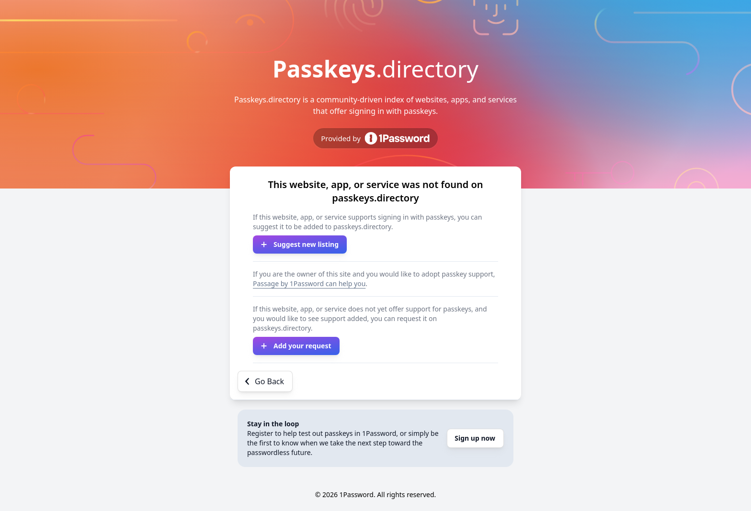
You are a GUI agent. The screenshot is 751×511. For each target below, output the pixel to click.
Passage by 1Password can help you (309, 283)
